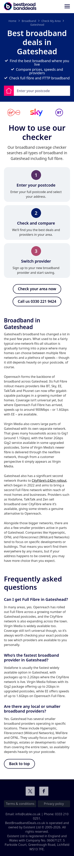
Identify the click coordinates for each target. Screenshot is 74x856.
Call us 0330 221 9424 (37, 301)
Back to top (19, 763)
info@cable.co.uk (27, 814)
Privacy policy (54, 804)
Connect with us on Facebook (43, 791)
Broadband (29, 21)
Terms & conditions (20, 804)
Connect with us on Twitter (30, 791)
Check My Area (51, 21)
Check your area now (37, 288)
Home (12, 21)
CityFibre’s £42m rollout (49, 480)
